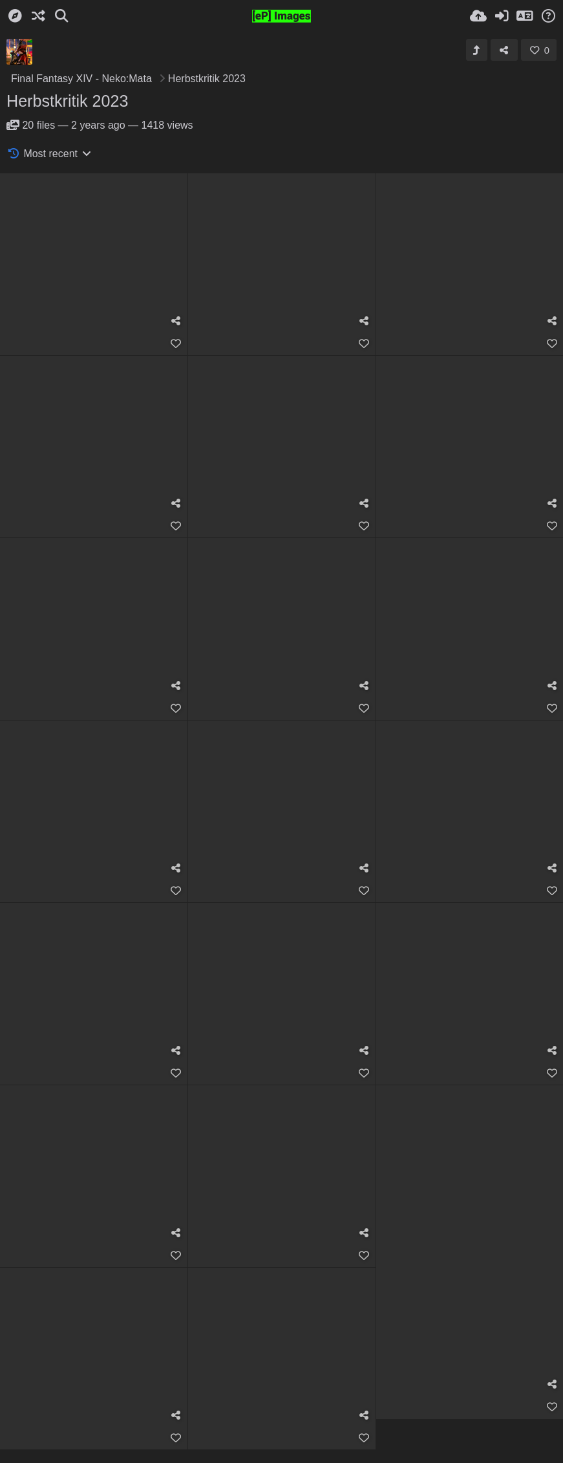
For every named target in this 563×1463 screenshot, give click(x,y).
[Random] (38, 16)
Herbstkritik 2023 (67, 101)
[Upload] (478, 16)
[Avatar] (19, 52)
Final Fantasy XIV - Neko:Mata (81, 78)
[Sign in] (501, 16)
